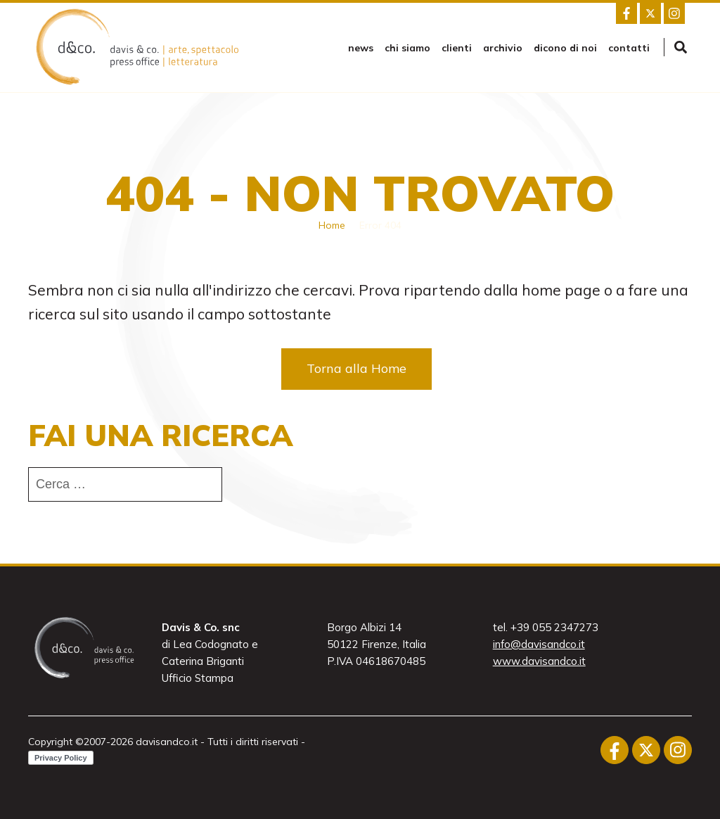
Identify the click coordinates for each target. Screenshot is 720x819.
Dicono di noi (565, 48)
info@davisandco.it (539, 644)
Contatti (629, 48)
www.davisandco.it (539, 661)
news (360, 48)
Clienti (457, 48)
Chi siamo (407, 48)
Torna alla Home (356, 368)
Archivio (502, 48)
